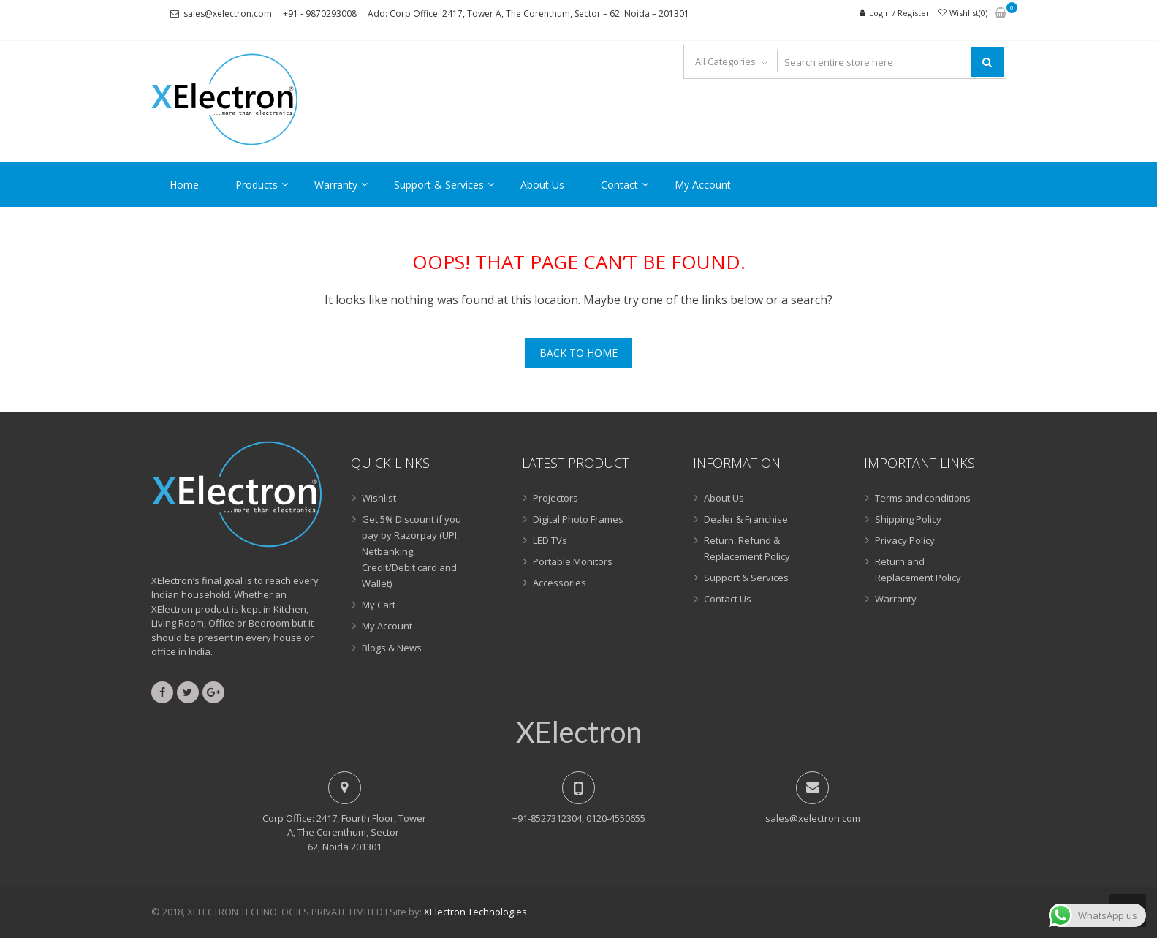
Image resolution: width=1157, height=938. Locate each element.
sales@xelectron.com (227, 13)
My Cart (378, 604)
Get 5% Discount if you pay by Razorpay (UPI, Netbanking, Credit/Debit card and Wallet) (411, 551)
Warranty (335, 185)
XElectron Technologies (475, 911)
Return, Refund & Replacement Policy (747, 548)
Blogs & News (392, 647)
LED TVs (550, 540)
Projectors (555, 497)
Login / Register (899, 12)
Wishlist (379, 497)
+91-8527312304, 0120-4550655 (578, 818)
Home (184, 185)
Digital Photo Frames (578, 519)
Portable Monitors (572, 561)
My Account (703, 185)
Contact (619, 185)
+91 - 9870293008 (320, 13)
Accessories (559, 582)
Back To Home (578, 353)
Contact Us (727, 598)
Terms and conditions (923, 497)
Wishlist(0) (968, 12)
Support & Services (439, 185)
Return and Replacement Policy (918, 569)
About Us (542, 185)
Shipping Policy (908, 519)
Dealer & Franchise (746, 519)
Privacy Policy (905, 540)
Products (256, 185)
